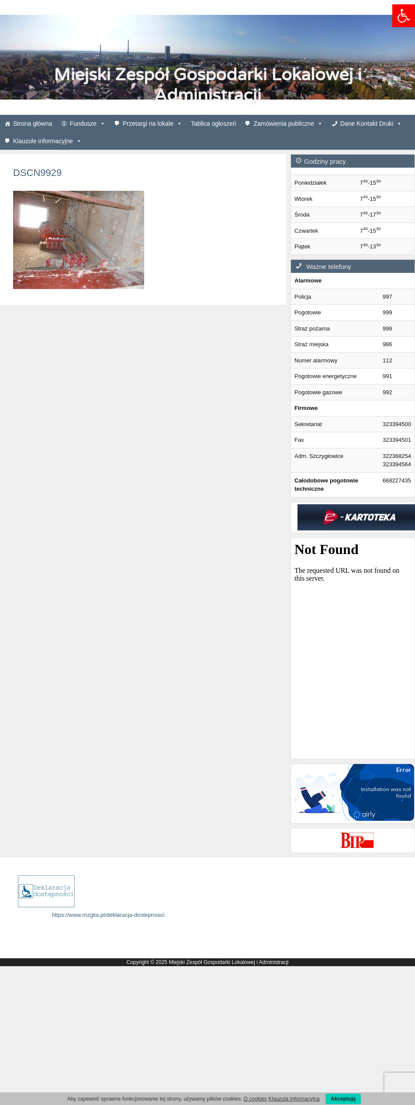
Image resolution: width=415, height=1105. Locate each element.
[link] (403, 15)
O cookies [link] (255, 1099)
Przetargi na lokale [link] (152, 123)
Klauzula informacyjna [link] (293, 1099)
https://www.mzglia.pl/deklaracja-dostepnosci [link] (108, 915)
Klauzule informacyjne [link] (47, 141)
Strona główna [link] (32, 123)
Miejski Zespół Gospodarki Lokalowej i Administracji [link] (208, 85)
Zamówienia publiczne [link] (288, 123)
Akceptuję (343, 1099)
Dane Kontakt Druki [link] (371, 123)
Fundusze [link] (87, 123)
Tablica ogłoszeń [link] (213, 123)
